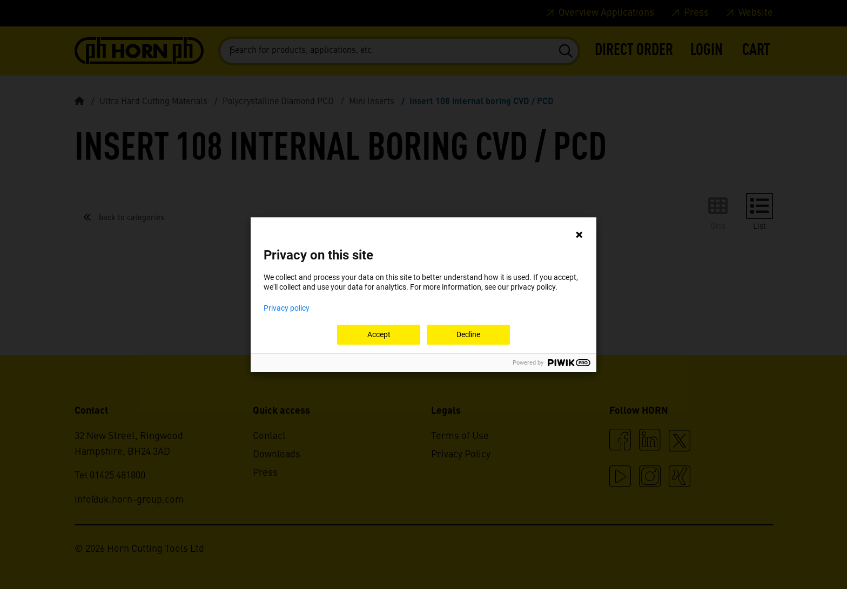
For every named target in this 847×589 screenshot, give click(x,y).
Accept (379, 334)
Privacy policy (287, 308)
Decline (468, 334)
